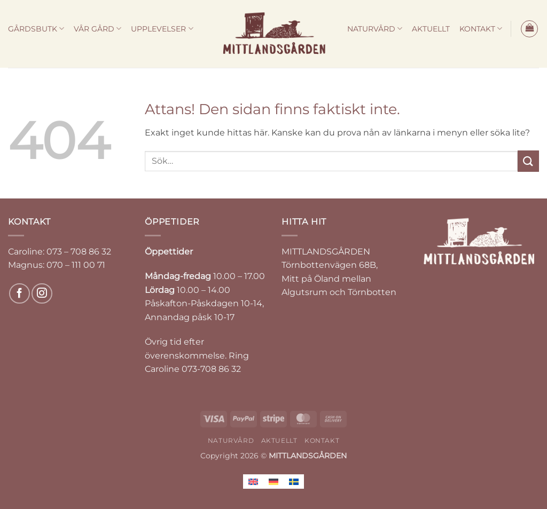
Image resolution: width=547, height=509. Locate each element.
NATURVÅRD (374, 28)
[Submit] (528, 160)
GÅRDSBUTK (36, 28)
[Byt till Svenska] (294, 481)
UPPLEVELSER (162, 28)
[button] (529, 28)
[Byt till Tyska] (273, 481)
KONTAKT (480, 28)
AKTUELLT (431, 29)
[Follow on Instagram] (42, 293)
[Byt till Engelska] (253, 481)
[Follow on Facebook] (19, 293)
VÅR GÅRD (97, 28)
